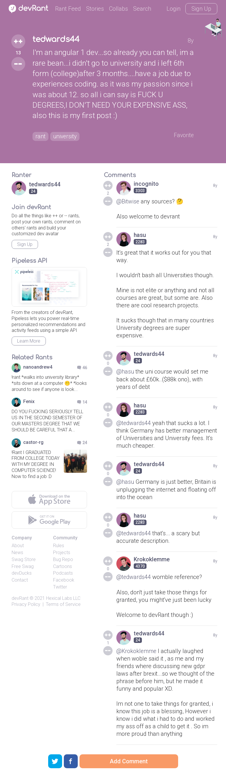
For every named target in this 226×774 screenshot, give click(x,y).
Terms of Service (63, 604)
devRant (20, 598)
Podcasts (63, 573)
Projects (61, 552)
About (18, 545)
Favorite (184, 135)
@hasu (125, 371)
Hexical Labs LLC (63, 598)
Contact (20, 580)
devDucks (22, 573)
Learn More (28, 341)
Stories (95, 8)
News (17, 552)
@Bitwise (128, 201)
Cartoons (62, 566)
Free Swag (23, 566)
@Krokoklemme (137, 650)
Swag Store (24, 559)
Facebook (63, 580)
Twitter (60, 587)
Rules (58, 545)
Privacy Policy (26, 604)
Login (173, 8)
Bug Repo (63, 559)
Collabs (118, 8)
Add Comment (129, 761)
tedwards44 (56, 39)
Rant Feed (68, 8)
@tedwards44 (134, 422)
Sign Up (201, 8)
